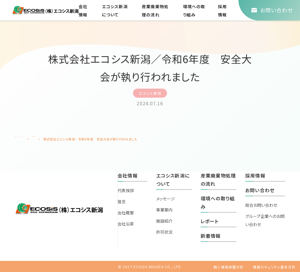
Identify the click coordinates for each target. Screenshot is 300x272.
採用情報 (255, 175)
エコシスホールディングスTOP (36, 139)
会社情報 (127, 175)
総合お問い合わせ (261, 205)
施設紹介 (164, 221)
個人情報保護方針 (228, 266)
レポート (210, 221)
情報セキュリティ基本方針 (274, 266)
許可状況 (164, 232)
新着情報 (73, 139)
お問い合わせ (260, 190)
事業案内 (164, 210)
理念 (121, 201)
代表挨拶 (125, 190)
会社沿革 (125, 224)
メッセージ (165, 199)
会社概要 (125, 213)
